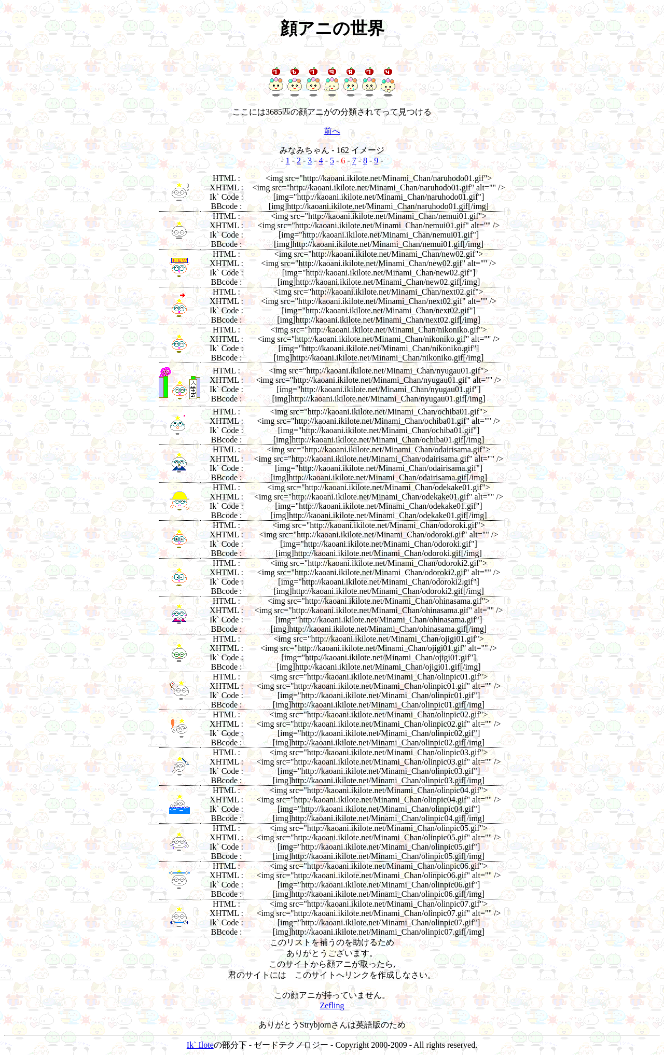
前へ (332, 131)
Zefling (332, 1005)
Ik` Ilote (200, 1044)
